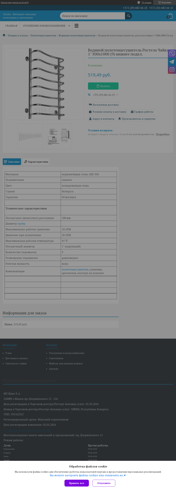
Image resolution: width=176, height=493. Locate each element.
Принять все (76, 483)
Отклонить (104, 483)
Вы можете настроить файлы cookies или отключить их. (87, 475)
